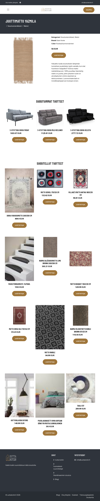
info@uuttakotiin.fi (87, 2)
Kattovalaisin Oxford (19, 420)
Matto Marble (50, 352)
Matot (26, 26)
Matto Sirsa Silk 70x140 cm (19, 329)
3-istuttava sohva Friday (19, 130)
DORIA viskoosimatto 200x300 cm (19, 215)
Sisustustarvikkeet (15, 26)
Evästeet (75, 495)
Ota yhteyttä (65, 495)
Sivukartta (90, 497)
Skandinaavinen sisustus (62, 475)
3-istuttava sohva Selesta (80, 130)
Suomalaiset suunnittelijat (58, 467)
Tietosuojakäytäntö (87, 495)
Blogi (57, 479)
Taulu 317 (80, 405)
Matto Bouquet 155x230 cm (80, 284)
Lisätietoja (58, 55)
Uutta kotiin (59, 460)
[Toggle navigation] (8, 9)
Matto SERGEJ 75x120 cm (50, 192)
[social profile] (20, 2)
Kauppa (89, 10)
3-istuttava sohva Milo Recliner (50, 130)
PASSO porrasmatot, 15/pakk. (19, 284)
